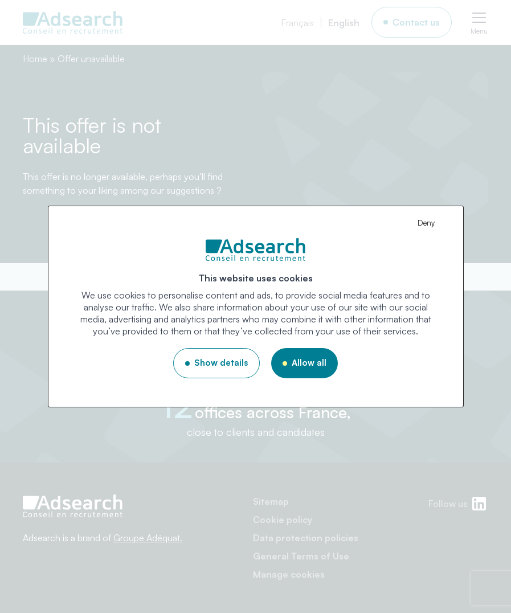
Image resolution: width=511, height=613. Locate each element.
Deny (426, 222)
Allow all (309, 362)
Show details (221, 362)
